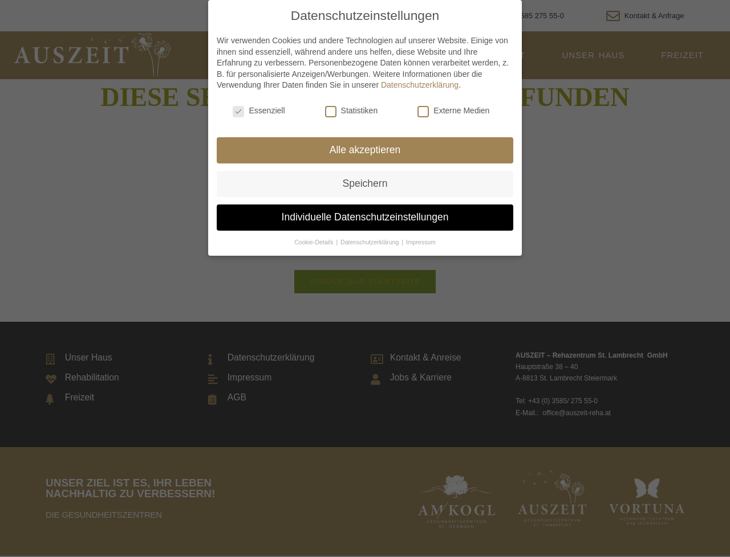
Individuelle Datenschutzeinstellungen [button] (365, 217)
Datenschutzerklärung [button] (370, 242)
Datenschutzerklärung (420, 84)
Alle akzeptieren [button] (365, 149)
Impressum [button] (421, 242)
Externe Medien (453, 110)
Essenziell (259, 110)
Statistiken (351, 110)
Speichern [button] (365, 183)
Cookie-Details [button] (314, 242)
